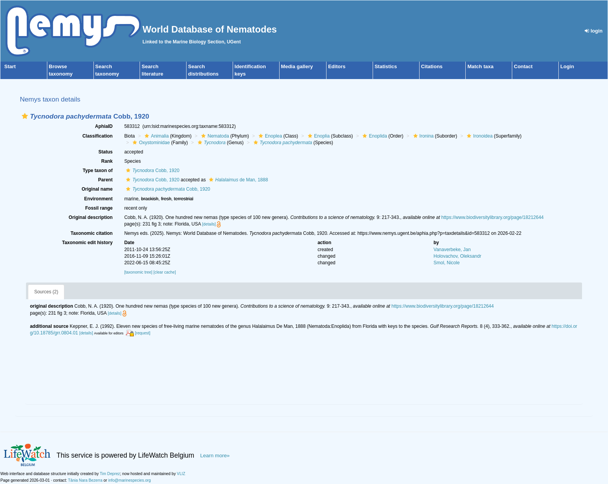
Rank (106, 161)
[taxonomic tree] (138, 272)
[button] (25, 116)
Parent (105, 180)
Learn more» (215, 455)
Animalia (156, 136)
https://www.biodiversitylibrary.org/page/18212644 (492, 217)
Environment (98, 199)
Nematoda (214, 136)
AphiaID (103, 126)
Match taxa (480, 66)
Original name (96, 189)
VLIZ (181, 474)
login (594, 31)
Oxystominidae (150, 142)
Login (567, 66)
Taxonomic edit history (87, 242)
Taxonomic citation (91, 233)
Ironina (422, 136)
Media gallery (297, 66)
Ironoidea (478, 136)
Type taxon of (97, 170)
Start (10, 66)
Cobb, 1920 (151, 170)
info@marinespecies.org (129, 480)
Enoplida (374, 136)
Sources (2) (46, 292)
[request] (142, 333)
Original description (90, 217)
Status (105, 152)
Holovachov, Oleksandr (457, 256)
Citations (432, 66)
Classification (97, 136)
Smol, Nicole (446, 262)
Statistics (386, 66)
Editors (336, 66)
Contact (523, 66)
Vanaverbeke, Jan (452, 249)
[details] (209, 224)
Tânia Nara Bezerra (85, 480)
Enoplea (269, 136)
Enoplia (318, 136)
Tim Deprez (110, 474)
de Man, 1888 (237, 180)
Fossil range (99, 208)
